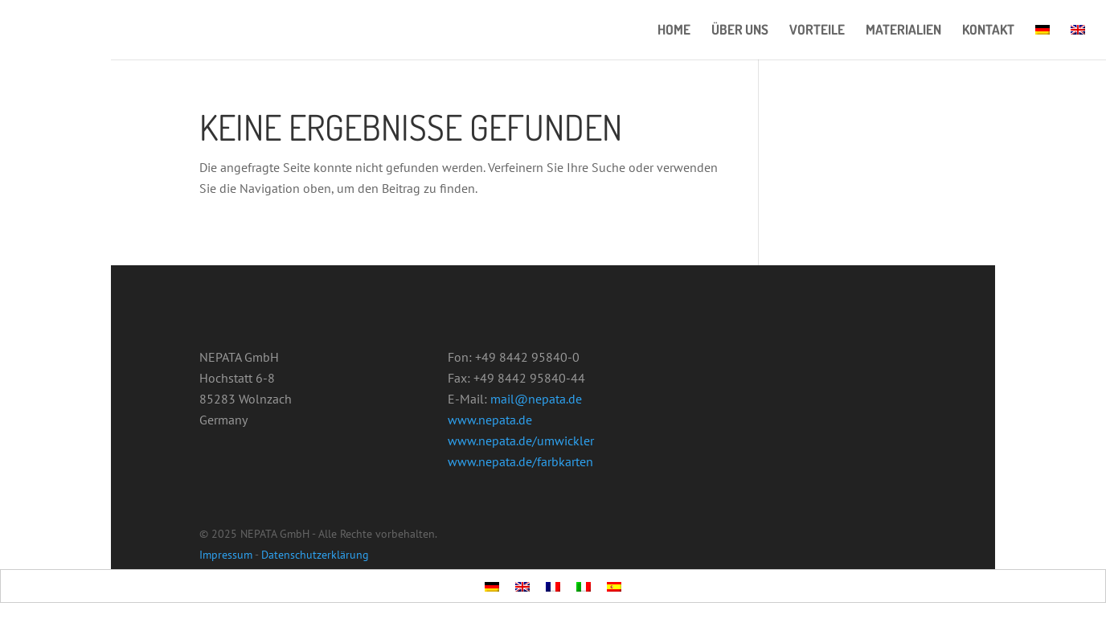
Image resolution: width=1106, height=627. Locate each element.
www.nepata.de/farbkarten (520, 461)
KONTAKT (988, 31)
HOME (673, 31)
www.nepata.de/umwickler (521, 440)
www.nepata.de (490, 420)
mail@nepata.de (536, 399)
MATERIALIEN (903, 31)
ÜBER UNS (739, 31)
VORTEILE (817, 31)
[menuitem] (1042, 41)
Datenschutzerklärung (315, 554)
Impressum (225, 554)
